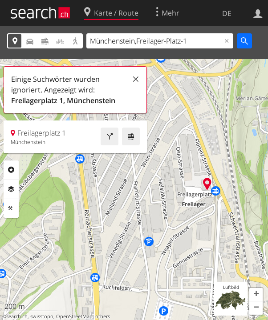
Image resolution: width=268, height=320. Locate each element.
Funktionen (11, 208)
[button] (256, 294)
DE (226, 13)
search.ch (17, 316)
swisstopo (41, 316)
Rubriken (11, 169)
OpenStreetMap (74, 316)
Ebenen (11, 189)
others (102, 316)
